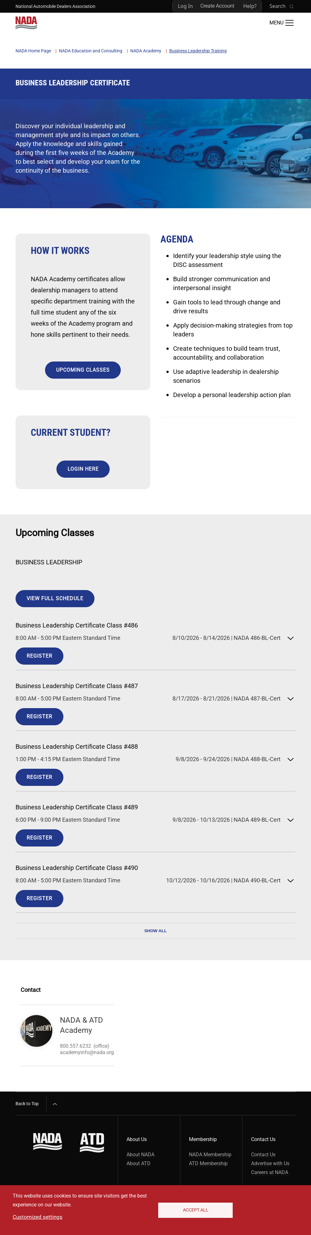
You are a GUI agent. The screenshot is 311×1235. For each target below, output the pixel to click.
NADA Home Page (33, 50)
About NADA (140, 1155)
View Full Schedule (55, 598)
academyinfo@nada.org (87, 1052)
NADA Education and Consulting (90, 50)
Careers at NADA (269, 1172)
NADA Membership (210, 1155)
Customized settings (37, 1217)
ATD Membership (208, 1163)
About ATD (138, 1163)
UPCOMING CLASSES (83, 370)
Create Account (217, 6)
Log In (185, 6)
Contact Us (263, 1155)
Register (39, 656)
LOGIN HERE (83, 469)
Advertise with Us (270, 1163)
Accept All (195, 1209)
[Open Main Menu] (281, 23)
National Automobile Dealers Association (55, 6)
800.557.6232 (75, 1046)
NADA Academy (145, 50)
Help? (249, 6)
